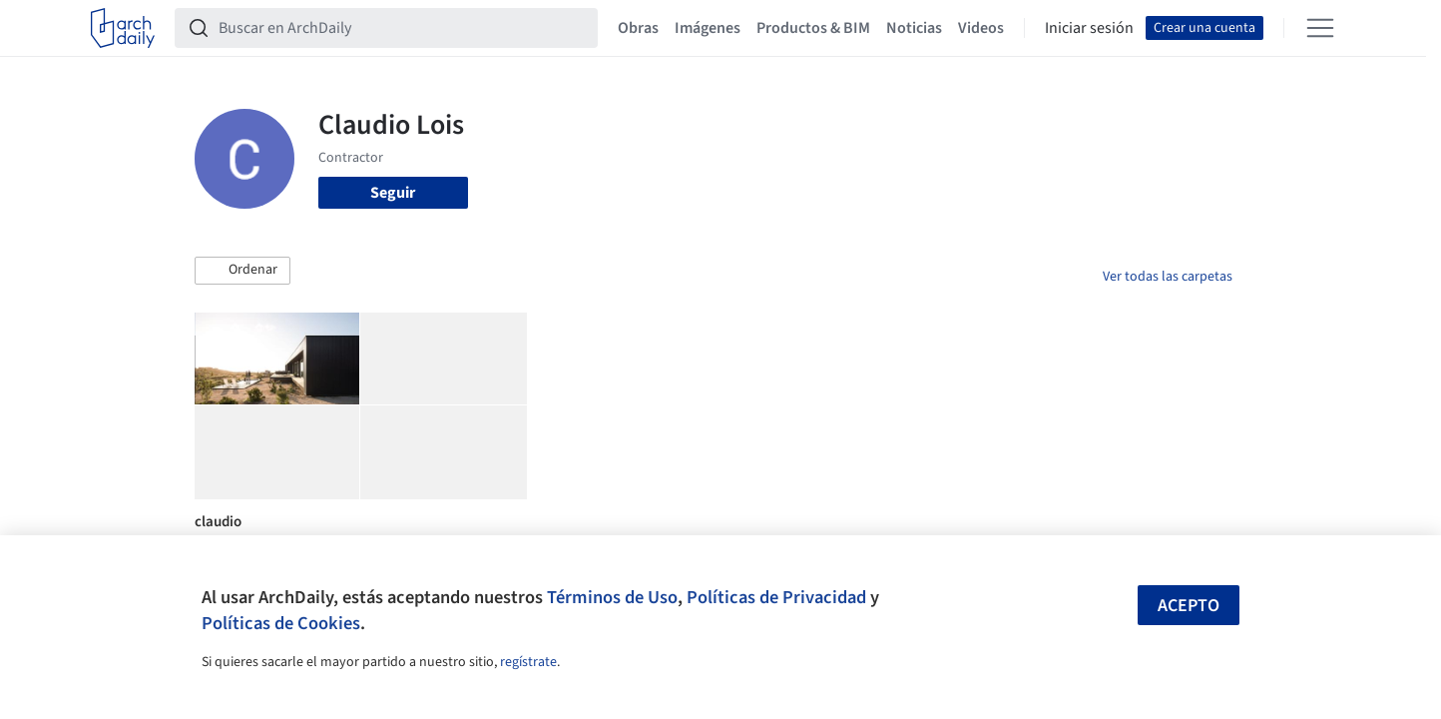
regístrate (528, 662)
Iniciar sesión (1089, 28)
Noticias (914, 28)
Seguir (392, 193)
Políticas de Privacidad (776, 597)
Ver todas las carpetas (1167, 277)
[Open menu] (1320, 28)
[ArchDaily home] (123, 28)
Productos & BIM (813, 28)
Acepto (1188, 605)
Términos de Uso (612, 597)
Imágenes (707, 28)
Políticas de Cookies (281, 623)
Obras (638, 28)
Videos (981, 28)
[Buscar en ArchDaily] (402, 28)
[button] (242, 271)
